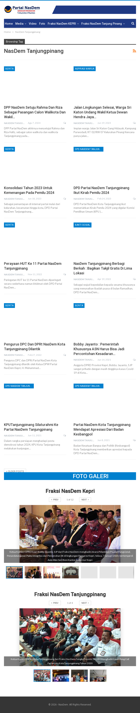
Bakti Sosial (82, 224)
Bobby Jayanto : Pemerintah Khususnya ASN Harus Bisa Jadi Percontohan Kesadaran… (99, 349)
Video (33, 23)
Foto (42, 23)
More (84, 23)
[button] (34, 572)
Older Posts (15, 471)
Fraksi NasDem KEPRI (62, 23)
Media (19, 23)
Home (9, 23)
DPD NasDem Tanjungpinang (89, 149)
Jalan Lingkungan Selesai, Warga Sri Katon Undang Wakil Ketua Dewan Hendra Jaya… (102, 112)
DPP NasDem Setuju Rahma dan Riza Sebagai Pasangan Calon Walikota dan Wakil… (35, 112)
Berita (9, 68)
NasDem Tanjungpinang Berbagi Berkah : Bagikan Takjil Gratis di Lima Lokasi (103, 268)
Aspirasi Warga (84, 68)
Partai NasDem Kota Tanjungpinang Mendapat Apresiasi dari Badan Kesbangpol (102, 429)
